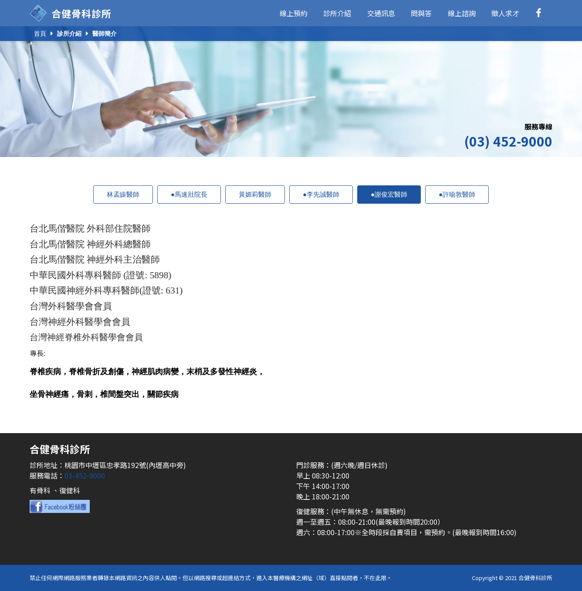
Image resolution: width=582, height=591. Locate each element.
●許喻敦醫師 (457, 194)
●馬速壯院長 (189, 194)
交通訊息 (381, 13)
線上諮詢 (462, 13)
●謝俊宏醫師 (389, 194)
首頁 (40, 33)
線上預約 (294, 13)
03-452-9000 (84, 475)
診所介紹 (337, 13)
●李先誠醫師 (321, 194)
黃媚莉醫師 (255, 194)
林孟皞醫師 (123, 194)
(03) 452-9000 (508, 140)
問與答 (421, 13)
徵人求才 (505, 13)
